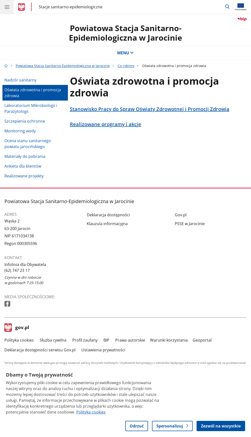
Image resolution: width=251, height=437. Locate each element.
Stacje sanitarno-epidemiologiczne (70, 7)
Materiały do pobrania (24, 156)
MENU (125, 53)
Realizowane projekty (24, 176)
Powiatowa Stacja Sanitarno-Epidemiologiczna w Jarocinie (125, 33)
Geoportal (202, 340)
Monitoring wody (20, 131)
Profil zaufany (85, 340)
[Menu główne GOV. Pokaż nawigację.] (7, 7)
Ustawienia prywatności (103, 350)
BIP (106, 340)
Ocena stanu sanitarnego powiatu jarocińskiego (27, 143)
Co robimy (126, 65)
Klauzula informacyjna (107, 223)
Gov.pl (181, 215)
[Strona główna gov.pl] (22, 7)
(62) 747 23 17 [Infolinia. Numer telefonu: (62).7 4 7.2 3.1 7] (17, 270)
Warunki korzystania (169, 340)
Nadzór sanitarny (20, 80)
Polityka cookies (19, 340)
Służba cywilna (53, 340)
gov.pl (16, 327)
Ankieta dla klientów (22, 166)
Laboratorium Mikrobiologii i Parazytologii (30, 108)
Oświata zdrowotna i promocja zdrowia (32, 92)
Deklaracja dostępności (108, 215)
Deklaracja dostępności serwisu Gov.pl (39, 350)
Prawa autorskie (130, 340)
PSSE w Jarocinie (190, 223)
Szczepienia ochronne (24, 121)
